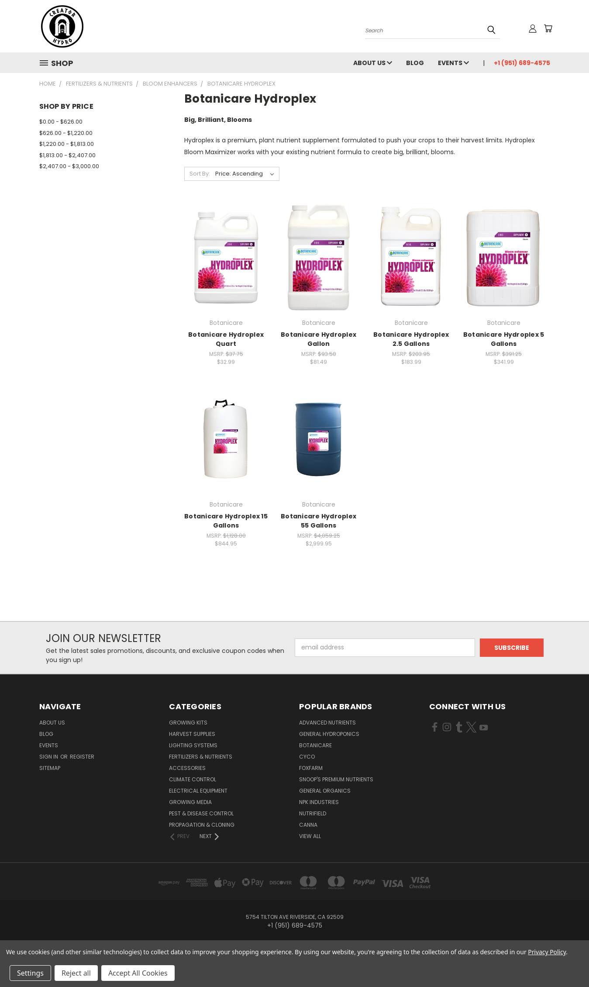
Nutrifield (312, 813)
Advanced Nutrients (327, 722)
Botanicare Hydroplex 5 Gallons (503, 339)
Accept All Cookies (138, 973)
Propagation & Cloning (201, 824)
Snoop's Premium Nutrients (336, 779)
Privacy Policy (547, 952)
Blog (415, 63)
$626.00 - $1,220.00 (66, 133)
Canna (308, 824)
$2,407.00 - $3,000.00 (69, 166)
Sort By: (199, 173)
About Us (372, 63)
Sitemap (49, 768)
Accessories (187, 768)
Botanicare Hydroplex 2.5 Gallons (411, 339)
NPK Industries (319, 802)
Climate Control (192, 779)
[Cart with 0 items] (548, 28)
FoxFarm (311, 768)
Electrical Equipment (198, 790)
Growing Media (190, 802)
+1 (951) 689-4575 (522, 63)
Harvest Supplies (192, 734)
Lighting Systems (193, 745)
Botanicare (315, 745)
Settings (30, 973)
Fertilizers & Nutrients (200, 756)
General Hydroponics (329, 734)
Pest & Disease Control (201, 813)
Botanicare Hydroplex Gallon (318, 339)
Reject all (76, 973)
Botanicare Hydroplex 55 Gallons (318, 521)
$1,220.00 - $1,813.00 (66, 144)
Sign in (49, 756)
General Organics (325, 790)
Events (453, 63)
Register (82, 756)
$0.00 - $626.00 (61, 121)
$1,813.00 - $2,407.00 (67, 155)
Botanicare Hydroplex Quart (226, 339)
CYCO (307, 756)
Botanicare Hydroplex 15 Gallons (226, 521)
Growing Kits (188, 722)
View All (310, 836)
